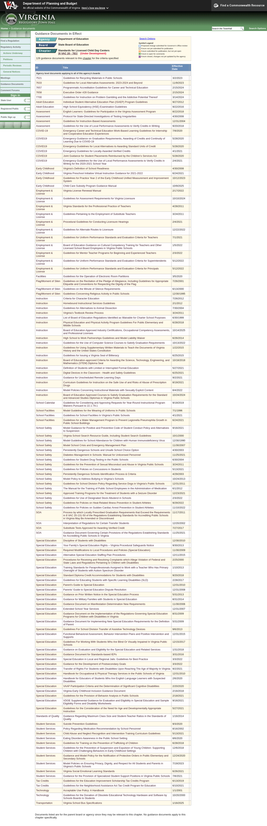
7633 (39, 82)
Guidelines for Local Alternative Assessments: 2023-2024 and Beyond (103, 82)
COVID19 (41, 138)
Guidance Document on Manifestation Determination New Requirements (104, 604)
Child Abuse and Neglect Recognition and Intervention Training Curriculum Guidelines (111, 733)
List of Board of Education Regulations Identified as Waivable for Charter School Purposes (114, 317)
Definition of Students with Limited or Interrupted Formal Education (101, 367)
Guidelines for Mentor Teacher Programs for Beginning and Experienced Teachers (109, 252)
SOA (38, 512)
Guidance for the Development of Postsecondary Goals (94, 663)
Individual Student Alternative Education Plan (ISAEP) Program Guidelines (105, 101)
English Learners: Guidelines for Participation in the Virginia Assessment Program (109, 111)
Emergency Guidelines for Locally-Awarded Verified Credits (96, 151)
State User (6, 100)
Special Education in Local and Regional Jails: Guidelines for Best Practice (105, 659)
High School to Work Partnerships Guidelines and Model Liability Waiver (104, 338)
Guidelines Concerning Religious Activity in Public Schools (96, 293)
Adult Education (45, 101)
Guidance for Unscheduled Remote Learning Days (91, 377)
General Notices (11, 71)
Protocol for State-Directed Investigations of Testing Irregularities (99, 116)
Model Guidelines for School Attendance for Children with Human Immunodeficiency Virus (114, 440)
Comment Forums (10, 90)
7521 (39, 77)
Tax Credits (42, 780)
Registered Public (10, 108)
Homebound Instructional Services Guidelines (89, 303)
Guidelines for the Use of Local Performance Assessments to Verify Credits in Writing (111, 125)
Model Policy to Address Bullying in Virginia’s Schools (93, 478)
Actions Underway (13, 53)
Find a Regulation (10, 41)
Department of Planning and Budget (50, 3)
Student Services (45, 723)
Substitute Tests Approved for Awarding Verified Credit (93, 527)
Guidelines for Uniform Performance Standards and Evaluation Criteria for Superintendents (114, 260)
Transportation (44, 802)
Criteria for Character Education (81, 298)
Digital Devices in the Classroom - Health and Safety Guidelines (99, 372)
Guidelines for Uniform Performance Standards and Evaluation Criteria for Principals (111, 268)
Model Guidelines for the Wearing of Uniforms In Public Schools (99, 410)
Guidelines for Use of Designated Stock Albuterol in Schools (97, 497)
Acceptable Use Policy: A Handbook (83, 790)
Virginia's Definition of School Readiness (86, 168)
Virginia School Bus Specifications (82, 802)
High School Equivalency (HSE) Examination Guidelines (95, 106)
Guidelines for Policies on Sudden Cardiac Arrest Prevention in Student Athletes (108, 507)
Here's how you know (93, 8)
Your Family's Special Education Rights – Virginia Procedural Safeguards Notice (108, 545)
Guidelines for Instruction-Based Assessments (89, 121)
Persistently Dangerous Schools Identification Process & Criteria (99, 474)
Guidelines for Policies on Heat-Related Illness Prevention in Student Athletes (107, 502)
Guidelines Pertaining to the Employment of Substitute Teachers (99, 213)
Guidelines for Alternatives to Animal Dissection (90, 308)
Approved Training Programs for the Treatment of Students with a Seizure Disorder (110, 493)
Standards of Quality (47, 716)
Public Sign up (8, 117)
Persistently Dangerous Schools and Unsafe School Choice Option (101, 450)
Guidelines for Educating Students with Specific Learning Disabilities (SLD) (105, 580)
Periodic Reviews (12, 65)
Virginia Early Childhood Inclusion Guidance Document (94, 690)
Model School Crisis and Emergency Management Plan (94, 445)
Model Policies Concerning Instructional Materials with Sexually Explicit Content (108, 390)
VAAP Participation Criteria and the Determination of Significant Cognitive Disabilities (111, 686)
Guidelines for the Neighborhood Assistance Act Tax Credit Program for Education (109, 785)
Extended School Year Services (81, 608)
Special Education (46, 540)
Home (4, 28)
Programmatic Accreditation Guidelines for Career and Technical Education (105, 87)
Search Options (257, 28)
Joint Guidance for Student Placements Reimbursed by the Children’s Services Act (110, 155)
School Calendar (45, 402)
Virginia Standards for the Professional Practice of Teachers (97, 206)
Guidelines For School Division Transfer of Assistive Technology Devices (104, 629)
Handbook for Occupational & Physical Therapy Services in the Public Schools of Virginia (113, 673)
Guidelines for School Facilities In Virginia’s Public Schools (96, 415)
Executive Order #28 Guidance (80, 92)
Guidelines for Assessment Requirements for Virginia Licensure (99, 198)
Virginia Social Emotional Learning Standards (89, 771)
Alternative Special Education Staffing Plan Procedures (94, 554)
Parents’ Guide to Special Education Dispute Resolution (94, 589)
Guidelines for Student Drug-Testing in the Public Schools (95, 459)
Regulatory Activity (11, 47)
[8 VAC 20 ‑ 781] (67, 53)
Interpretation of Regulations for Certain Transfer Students (96, 523)
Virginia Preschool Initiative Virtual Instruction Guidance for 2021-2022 (103, 173)
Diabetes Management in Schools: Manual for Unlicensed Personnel (102, 454)
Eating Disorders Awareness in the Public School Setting (95, 738)
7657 (39, 87)
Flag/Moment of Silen (48, 281)
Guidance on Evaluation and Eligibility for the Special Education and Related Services (111, 649)
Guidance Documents (12, 84)
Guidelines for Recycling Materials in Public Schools (92, 77)
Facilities (41, 276)
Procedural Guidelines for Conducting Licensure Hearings (96, 221)
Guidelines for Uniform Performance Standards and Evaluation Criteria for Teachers (110, 237)
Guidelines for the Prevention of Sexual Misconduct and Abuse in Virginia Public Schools (113, 464)
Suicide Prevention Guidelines (80, 723)
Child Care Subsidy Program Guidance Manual (89, 185)
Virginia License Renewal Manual (82, 190)
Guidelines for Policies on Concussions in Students (92, 469)
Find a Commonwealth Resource (239, 6)
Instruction (42, 298)
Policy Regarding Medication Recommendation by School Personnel (102, 728)
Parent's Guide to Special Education (83, 584)
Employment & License (44, 192)
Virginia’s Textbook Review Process (83, 312)
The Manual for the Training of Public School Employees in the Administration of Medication (115, 488)
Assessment (43, 111)
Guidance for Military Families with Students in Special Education (100, 599)
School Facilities (45, 410)
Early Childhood (45, 168)
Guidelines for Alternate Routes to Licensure (88, 229)
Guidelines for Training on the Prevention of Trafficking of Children (100, 743)
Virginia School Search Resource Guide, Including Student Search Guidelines (107, 435)
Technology (42, 790)
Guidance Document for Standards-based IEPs (90, 654)
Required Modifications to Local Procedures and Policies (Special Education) (106, 550)
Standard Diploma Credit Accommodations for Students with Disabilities (103, 575)
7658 (39, 92)
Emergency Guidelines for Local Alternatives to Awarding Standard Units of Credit (109, 146)
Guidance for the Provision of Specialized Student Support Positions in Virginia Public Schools (116, 775)
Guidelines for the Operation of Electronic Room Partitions (96, 276)
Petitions (8, 59)
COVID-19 (42, 130)
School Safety (44, 427)
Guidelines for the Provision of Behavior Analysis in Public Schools (101, 695)
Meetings (5, 78)
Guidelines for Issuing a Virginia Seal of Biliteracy (91, 355)
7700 (39, 97)
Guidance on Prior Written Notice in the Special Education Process (101, 594)
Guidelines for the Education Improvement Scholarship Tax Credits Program (106, 780)
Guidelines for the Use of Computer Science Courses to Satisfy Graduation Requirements (114, 342)
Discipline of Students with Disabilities (84, 540)
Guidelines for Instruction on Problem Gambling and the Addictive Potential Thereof (110, 97)
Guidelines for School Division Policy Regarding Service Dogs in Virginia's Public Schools (114, 483)
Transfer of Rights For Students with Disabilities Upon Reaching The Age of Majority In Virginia (116, 668)
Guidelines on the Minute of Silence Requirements (91, 288)
